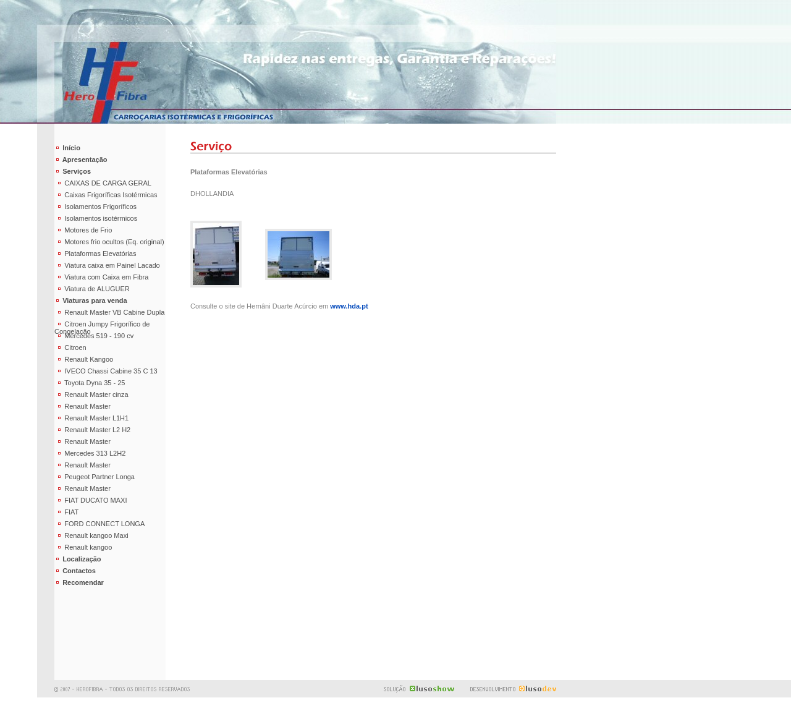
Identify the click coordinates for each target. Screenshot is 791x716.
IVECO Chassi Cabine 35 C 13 (106, 371)
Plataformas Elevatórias (95, 253)
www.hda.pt (349, 306)
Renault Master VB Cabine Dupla (109, 312)
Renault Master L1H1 (91, 418)
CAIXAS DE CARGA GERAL (102, 183)
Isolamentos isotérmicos (95, 218)
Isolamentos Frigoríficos (95, 206)
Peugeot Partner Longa (94, 476)
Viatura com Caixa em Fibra (101, 277)
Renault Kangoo (83, 359)
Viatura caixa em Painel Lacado (107, 265)
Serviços (72, 171)
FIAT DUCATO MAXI (90, 500)
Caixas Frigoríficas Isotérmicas (106, 194)
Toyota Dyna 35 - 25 (89, 382)
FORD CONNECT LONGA (99, 523)
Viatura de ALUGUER (92, 288)
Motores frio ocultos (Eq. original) (109, 241)
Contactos (75, 570)
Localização (77, 559)
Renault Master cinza (91, 394)
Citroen (70, 347)
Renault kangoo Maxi (91, 535)
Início (67, 147)
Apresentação (81, 159)
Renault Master (82, 406)
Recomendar (79, 582)
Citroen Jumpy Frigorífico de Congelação (102, 325)
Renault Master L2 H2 (92, 429)
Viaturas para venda (90, 300)
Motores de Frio (83, 230)
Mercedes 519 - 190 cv (93, 335)
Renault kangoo (83, 547)
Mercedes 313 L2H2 (89, 453)
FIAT (66, 512)
